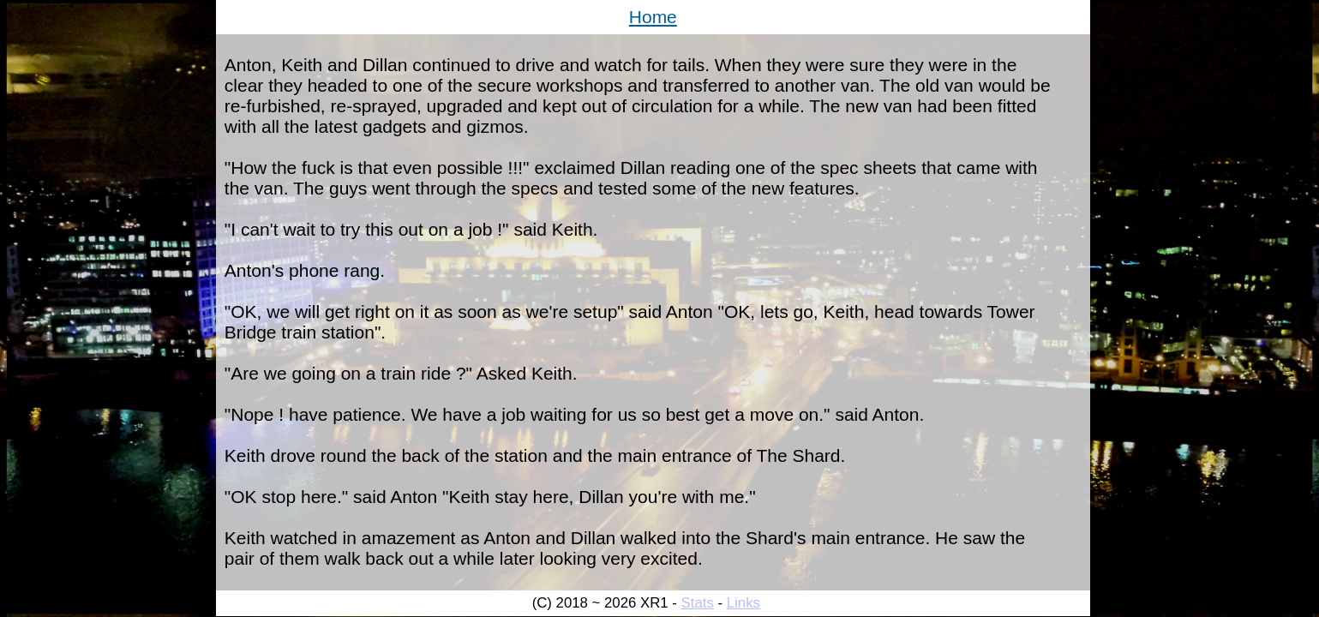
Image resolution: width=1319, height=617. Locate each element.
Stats (697, 603)
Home (653, 17)
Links (743, 603)
